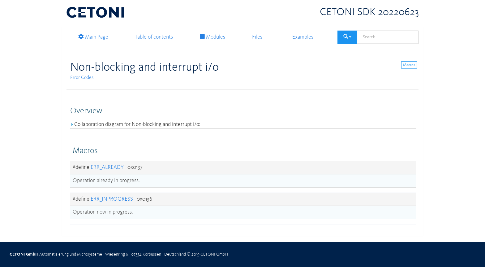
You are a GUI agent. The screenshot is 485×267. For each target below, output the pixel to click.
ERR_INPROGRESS (112, 199)
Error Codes (81, 77)
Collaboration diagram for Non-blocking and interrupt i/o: (135, 124)
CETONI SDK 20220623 (369, 12)
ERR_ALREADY (107, 167)
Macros (409, 65)
